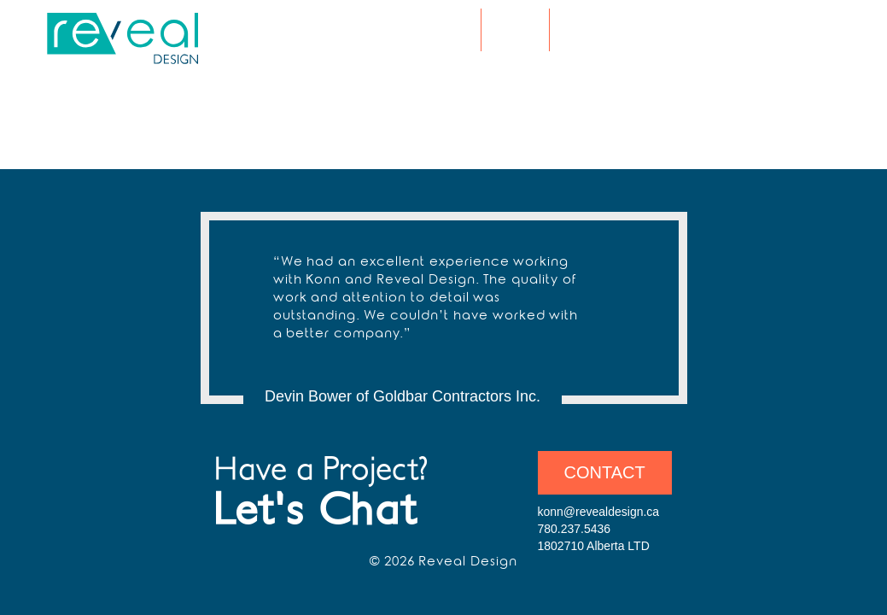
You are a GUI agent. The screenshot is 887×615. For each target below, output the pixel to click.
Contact (604, 472)
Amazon (814, 31)
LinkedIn (794, 31)
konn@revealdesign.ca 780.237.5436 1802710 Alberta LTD (599, 529)
